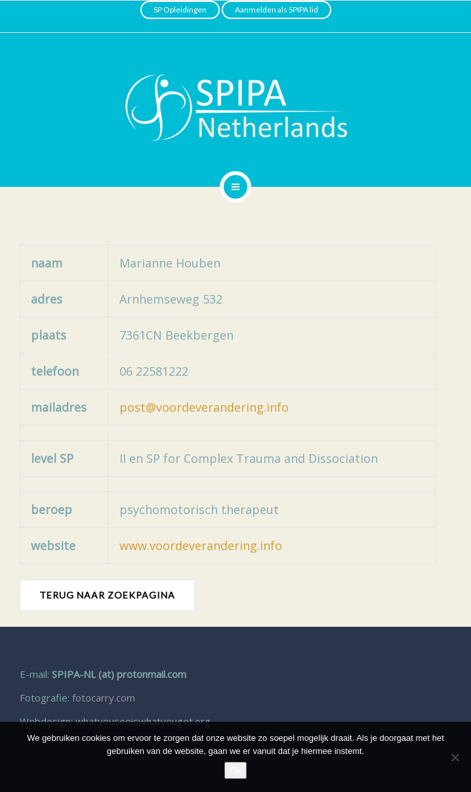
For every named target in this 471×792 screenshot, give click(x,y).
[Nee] (454, 757)
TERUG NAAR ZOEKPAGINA (107, 595)
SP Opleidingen (180, 9)
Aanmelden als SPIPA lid (276, 9)
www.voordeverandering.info (200, 545)
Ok (235, 770)
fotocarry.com (103, 697)
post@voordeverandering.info (204, 407)
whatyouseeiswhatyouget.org (143, 721)
